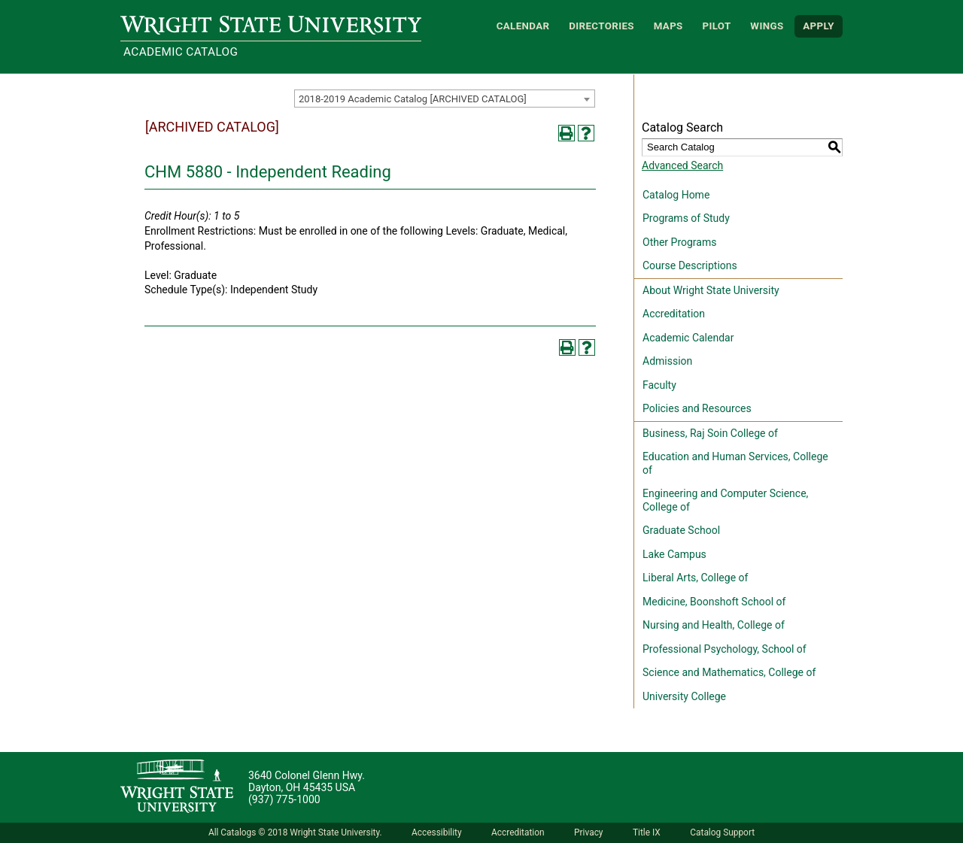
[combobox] (444, 98)
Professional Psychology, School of (725, 649)
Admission (667, 361)
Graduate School (681, 530)
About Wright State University (711, 290)
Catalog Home (676, 195)
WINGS (766, 26)
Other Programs (679, 242)
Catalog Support (722, 832)
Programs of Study (686, 218)
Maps (668, 26)
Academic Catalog (180, 52)
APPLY (818, 26)
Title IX (647, 832)
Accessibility (437, 832)
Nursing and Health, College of (714, 625)
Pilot (716, 26)
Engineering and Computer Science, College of (725, 500)
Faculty (659, 385)
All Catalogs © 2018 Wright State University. (295, 832)
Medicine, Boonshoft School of (714, 602)
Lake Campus (674, 554)
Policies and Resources (697, 408)
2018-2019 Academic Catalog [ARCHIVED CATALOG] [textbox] (413, 99)
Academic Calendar (688, 338)
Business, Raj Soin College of (710, 433)
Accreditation (674, 314)
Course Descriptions (690, 265)
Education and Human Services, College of (735, 463)
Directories (601, 26)
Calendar (523, 26)
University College (684, 696)
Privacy (588, 832)
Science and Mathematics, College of (729, 672)
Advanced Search (682, 165)
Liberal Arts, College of (695, 578)
